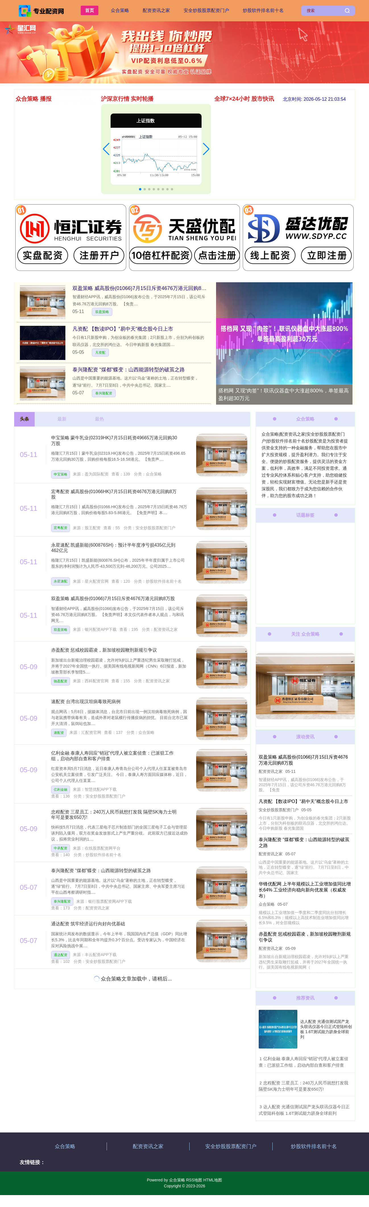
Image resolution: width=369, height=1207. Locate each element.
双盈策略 (102, 312)
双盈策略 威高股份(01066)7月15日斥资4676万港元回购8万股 (142, 288)
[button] (106, 149)
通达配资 (60, 955)
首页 (89, 10)
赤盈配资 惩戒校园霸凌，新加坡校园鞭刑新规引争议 (104, 650)
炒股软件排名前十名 (263, 10)
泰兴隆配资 (103, 393)
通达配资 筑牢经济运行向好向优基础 (58, 152)
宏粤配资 (60, 528)
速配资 (59, 733)
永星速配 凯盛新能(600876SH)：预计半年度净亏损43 (75, 169)
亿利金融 (60, 790)
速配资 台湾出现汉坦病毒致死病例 (56, 108)
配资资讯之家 (156, 10)
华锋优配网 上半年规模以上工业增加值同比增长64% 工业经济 (84, 178)
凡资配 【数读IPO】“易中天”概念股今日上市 (66, 187)
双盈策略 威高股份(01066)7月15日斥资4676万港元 (72, 143)
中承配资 (60, 848)
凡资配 (100, 353)
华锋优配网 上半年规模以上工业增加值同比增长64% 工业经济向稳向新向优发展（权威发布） (304, 890)
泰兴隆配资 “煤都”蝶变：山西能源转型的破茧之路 (128, 369)
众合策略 (120, 10)
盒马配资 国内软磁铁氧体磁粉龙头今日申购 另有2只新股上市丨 (85, 116)
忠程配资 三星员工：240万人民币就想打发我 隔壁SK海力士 (81, 125)
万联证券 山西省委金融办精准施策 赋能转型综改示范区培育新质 (86, 134)
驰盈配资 (60, 681)
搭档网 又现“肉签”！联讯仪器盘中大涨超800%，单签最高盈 (81, 160)
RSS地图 (194, 1180)
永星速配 (60, 581)
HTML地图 (212, 1180)
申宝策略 (60, 474)
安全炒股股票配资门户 (206, 10)
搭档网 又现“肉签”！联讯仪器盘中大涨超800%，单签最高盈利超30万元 (283, 394)
